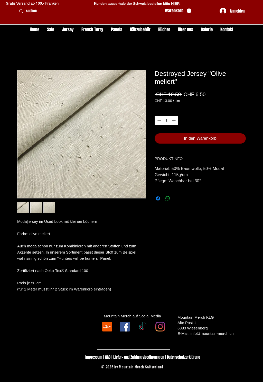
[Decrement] (158, 120)
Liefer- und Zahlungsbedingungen (138, 357)
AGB (108, 357)
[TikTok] (142, 326)
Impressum (94, 357)
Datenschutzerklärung (183, 357)
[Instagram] (160, 326)
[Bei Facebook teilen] (158, 198)
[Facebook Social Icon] (125, 326)
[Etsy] (107, 326)
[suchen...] (89, 11)
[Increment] (174, 120)
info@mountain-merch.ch (212, 333)
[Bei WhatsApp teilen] (168, 198)
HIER (175, 4)
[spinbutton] (166, 120)
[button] (178, 10)
